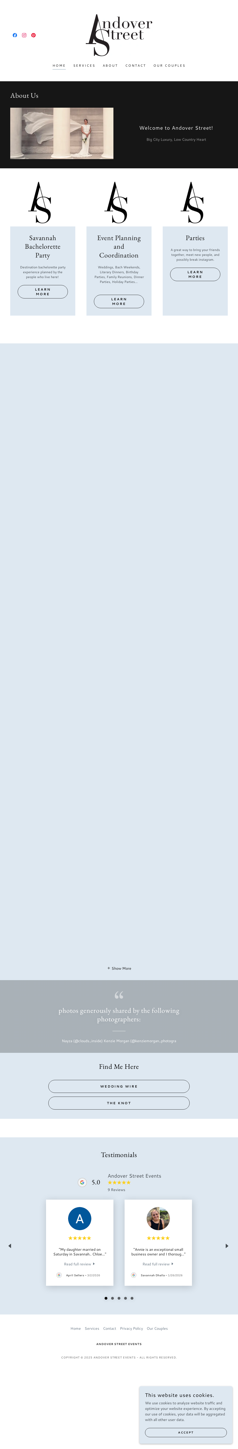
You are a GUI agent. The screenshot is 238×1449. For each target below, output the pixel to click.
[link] (15, 35)
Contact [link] (135, 65)
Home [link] (59, 65)
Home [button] (75, 1408)
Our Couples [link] (169, 65)
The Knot (119, 1197)
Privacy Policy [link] (131, 1408)
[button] (119, 1062)
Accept (186, 1432)
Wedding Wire (119, 1180)
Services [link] (84, 65)
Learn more (43, 291)
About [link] (110, 65)
